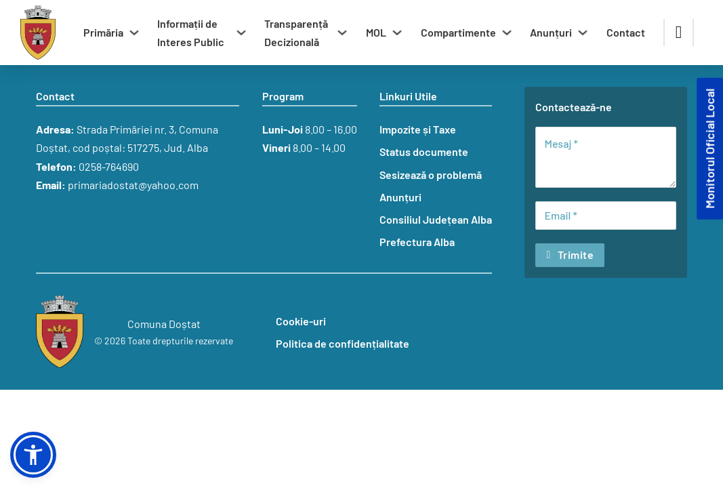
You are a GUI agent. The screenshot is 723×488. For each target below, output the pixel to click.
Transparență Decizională (296, 32)
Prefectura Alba (417, 241)
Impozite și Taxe (417, 129)
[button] (33, 454)
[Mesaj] (605, 157)
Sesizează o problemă (430, 174)
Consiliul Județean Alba (435, 219)
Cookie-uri (301, 320)
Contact (625, 32)
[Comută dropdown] (134, 32)
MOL (376, 32)
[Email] (605, 215)
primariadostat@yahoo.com (133, 184)
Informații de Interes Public (190, 32)
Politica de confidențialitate (342, 343)
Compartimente (458, 32)
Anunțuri (551, 32)
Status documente (423, 151)
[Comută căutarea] (679, 32)
